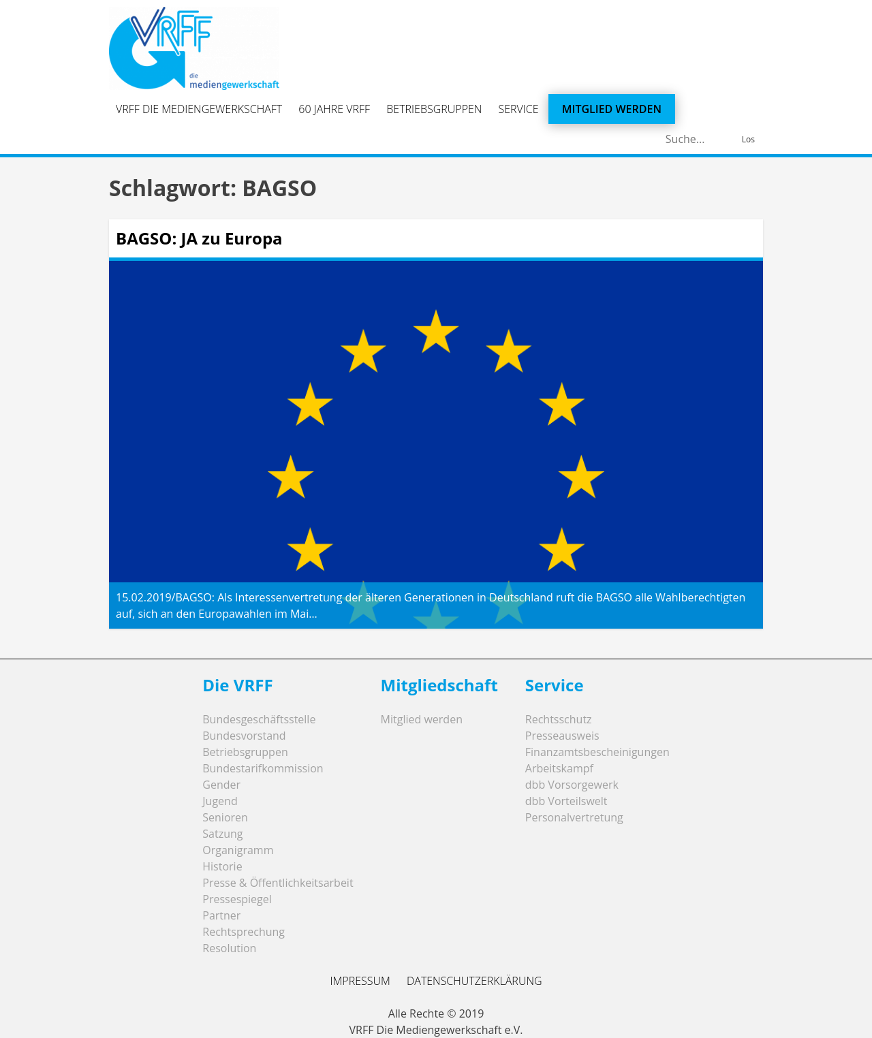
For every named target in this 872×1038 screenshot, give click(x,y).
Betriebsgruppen (434, 108)
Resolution (229, 948)
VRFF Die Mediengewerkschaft (199, 108)
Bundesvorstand (243, 735)
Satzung (222, 833)
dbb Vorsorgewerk (572, 784)
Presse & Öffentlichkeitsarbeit (277, 882)
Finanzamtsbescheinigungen (597, 751)
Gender (221, 784)
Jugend (219, 800)
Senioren (225, 817)
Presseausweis (562, 735)
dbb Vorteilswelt (566, 800)
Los (748, 139)
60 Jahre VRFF (334, 108)
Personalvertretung (574, 817)
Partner (221, 915)
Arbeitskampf (559, 768)
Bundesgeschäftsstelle (258, 719)
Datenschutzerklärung (474, 980)
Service (519, 108)
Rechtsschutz (558, 719)
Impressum (360, 980)
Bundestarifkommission (262, 768)
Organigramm (237, 850)
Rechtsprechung (243, 931)
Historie (222, 866)
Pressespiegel (237, 899)
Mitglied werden (611, 108)
